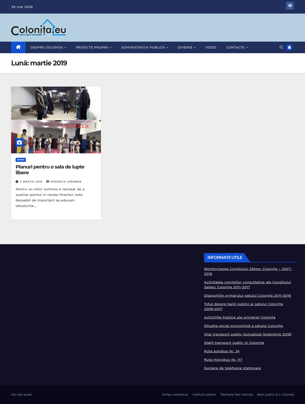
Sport (21, 159)
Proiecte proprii (92, 47)
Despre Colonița (47, 47)
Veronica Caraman (63, 181)
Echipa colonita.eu (175, 394)
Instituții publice (204, 394)
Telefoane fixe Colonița (236, 394)
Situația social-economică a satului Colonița (243, 326)
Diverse (185, 47)
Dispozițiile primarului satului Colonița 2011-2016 (247, 295)
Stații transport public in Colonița (234, 343)
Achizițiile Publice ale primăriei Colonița (239, 317)
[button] (281, 47)
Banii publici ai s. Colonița (275, 394)
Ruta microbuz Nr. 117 (223, 359)
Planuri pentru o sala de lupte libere (50, 170)
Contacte (236, 47)
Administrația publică (143, 47)
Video (211, 47)
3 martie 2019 (31, 181)
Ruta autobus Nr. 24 (221, 351)
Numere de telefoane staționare (232, 368)
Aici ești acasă (21, 394)
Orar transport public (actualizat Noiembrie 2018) (248, 334)
